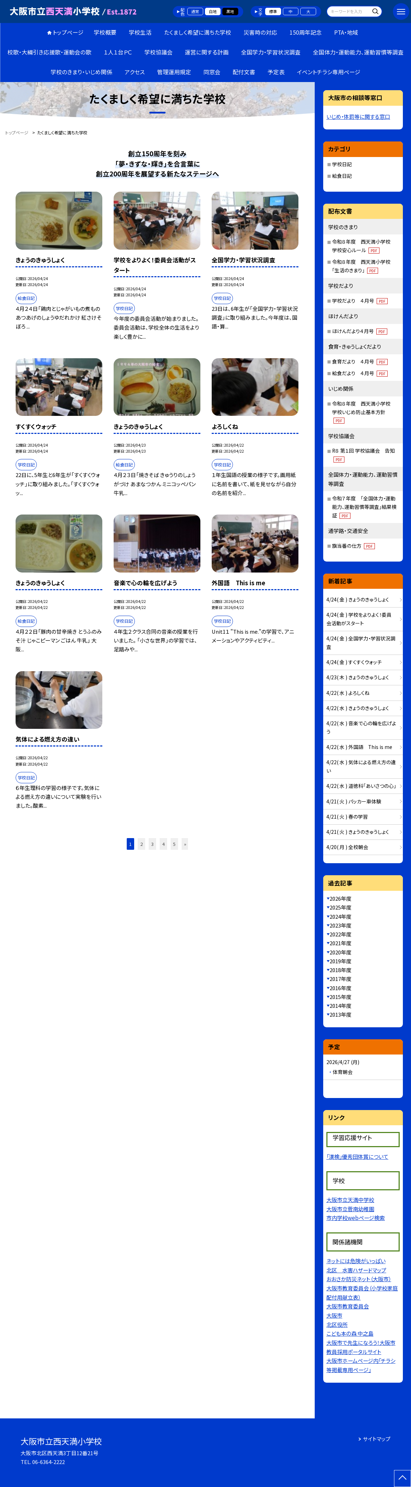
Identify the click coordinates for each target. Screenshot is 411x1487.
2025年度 (341, 907)
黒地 (230, 11)
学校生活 (140, 32)
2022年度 (341, 934)
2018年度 (341, 970)
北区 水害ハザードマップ (356, 1270)
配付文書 (244, 72)
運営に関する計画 (207, 52)
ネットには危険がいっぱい (356, 1261)
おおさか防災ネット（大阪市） (358, 1279)
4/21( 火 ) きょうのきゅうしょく (357, 831)
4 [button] (163, 844)
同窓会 (212, 72)
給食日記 (342, 175)
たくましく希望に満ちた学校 (197, 32)
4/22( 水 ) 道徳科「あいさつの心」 (361, 785)
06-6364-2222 (48, 1461)
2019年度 (341, 961)
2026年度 (341, 898)
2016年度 (341, 988)
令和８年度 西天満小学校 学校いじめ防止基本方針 (363, 412)
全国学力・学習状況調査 (271, 52)
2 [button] (141, 844)
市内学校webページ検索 (355, 1217)
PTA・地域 (346, 32)
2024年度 (341, 916)
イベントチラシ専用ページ (328, 72)
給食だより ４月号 (360, 373)
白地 (213, 11)
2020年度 (341, 952)
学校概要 (105, 32)
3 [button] (152, 844)
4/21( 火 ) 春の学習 (347, 816)
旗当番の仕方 (353, 545)
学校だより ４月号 (360, 300)
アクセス (135, 72)
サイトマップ (376, 1438)
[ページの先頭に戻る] (402, 1478)
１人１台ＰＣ (118, 52)
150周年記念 (306, 32)
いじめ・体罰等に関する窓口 (358, 116)
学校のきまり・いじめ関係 (81, 72)
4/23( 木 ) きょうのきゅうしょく (357, 677)
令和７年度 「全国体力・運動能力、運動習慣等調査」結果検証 (364, 506)
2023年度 (341, 925)
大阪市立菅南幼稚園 (350, 1209)
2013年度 (341, 1014)
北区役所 (337, 1324)
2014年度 (341, 1005)
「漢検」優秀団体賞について (357, 1156)
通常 (195, 11)
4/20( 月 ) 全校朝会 (347, 846)
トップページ (68, 32)
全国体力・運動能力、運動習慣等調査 (358, 52)
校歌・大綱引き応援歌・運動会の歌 (49, 52)
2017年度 (341, 978)
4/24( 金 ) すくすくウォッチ (354, 662)
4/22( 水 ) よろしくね (348, 692)
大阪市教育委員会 (347, 1306)
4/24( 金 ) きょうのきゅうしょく (357, 599)
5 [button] (174, 844)
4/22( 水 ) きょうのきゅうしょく (357, 707)
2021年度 (341, 943)
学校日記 (342, 164)
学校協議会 (158, 52)
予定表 (276, 72)
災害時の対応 (260, 32)
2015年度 (341, 996)
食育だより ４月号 (360, 361)
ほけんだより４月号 (359, 331)
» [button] (185, 844)
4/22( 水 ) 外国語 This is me (359, 746)
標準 (273, 11)
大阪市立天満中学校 (350, 1199)
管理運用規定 (174, 72)
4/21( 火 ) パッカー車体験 (353, 801)
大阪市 (334, 1315)
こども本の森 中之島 (349, 1333)
